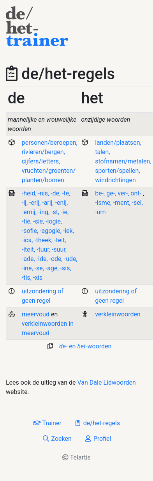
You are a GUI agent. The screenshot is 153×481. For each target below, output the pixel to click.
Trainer (47, 423)
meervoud (35, 314)
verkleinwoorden (118, 314)
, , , (119, 193)
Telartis (76, 457)
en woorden (85, 346)
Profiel (97, 438)
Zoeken (57, 438)
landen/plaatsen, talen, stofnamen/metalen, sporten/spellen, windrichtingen (123, 161)
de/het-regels (97, 423)
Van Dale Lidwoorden (106, 382)
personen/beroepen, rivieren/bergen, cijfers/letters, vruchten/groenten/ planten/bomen (49, 161)
